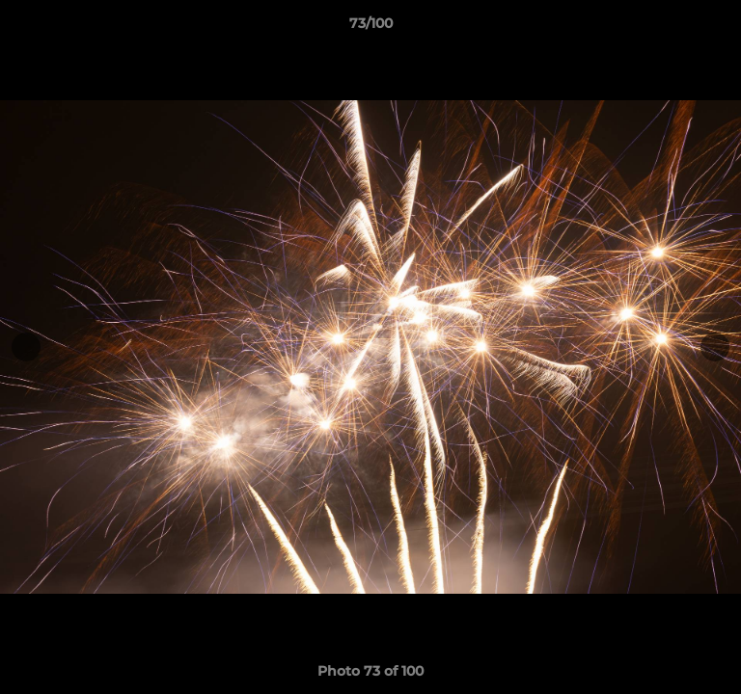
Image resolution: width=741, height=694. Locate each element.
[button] (717, 28)
